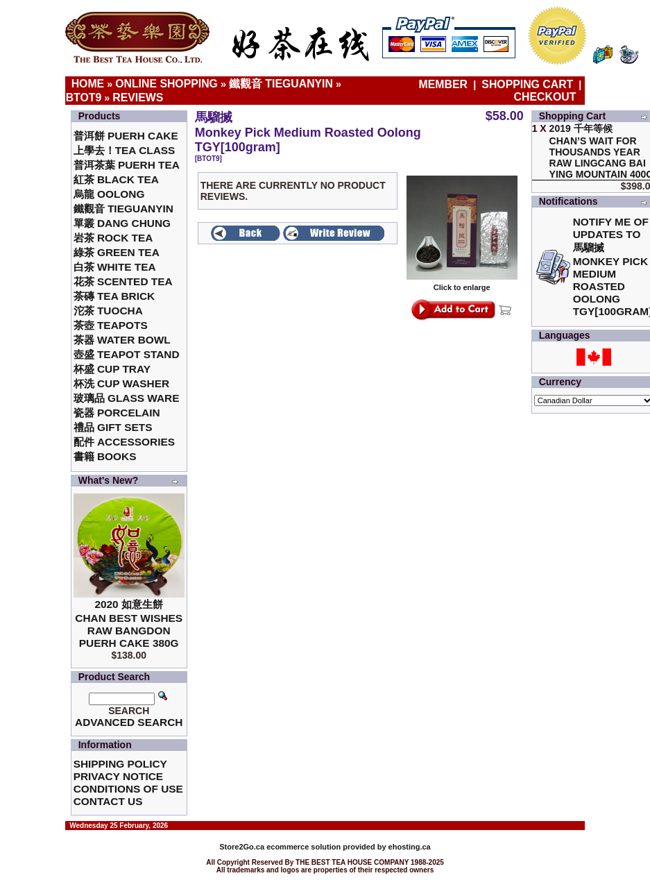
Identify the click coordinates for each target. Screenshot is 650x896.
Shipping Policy (120, 764)
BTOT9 (84, 97)
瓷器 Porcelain (117, 413)
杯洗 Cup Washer (121, 383)
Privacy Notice (118, 776)
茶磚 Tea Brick (114, 296)
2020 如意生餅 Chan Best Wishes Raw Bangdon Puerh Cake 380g (128, 623)
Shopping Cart (527, 84)
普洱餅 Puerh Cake (126, 136)
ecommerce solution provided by (303, 847)
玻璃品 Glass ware (127, 398)
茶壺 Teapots (111, 325)
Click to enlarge (462, 283)
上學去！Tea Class (125, 150)
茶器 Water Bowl (122, 340)
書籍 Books (105, 456)
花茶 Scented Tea (123, 281)
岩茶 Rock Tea (113, 238)
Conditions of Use (128, 789)
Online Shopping (166, 84)
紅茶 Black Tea (116, 179)
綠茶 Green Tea (117, 252)
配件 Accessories (124, 442)
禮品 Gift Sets (113, 427)
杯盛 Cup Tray (112, 369)
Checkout (545, 97)
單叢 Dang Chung (122, 223)
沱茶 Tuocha (108, 310)
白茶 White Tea (115, 267)
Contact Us (108, 801)
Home (88, 84)
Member (445, 84)
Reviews (137, 97)
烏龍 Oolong (109, 194)
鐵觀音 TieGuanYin (281, 84)
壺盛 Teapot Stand (127, 354)
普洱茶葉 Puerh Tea (127, 165)
